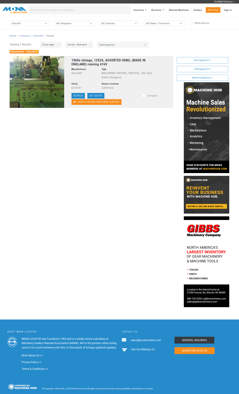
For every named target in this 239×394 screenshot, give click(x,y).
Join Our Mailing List (143, 349)
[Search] (76, 10)
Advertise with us (194, 350)
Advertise (213, 10)
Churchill (38, 36)
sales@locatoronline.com (146, 340)
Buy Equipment (202, 60)
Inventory (25, 36)
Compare (149, 95)
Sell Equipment (202, 69)
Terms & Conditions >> (35, 368)
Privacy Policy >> (31, 362)
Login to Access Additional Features (96, 102)
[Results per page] (50, 45)
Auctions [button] (156, 10)
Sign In (228, 10)
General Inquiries (194, 340)
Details (78, 95)
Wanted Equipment (202, 77)
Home (13, 36)
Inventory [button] (139, 10)
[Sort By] (79, 45)
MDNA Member (199, 23)
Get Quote (95, 95)
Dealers (198, 10)
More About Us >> (32, 355)
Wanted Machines (179, 10)
